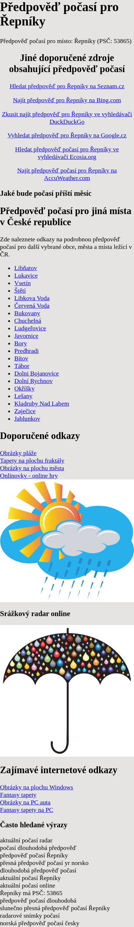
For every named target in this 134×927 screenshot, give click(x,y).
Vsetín (22, 283)
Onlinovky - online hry (29, 475)
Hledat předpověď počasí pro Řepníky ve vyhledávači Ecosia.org (67, 153)
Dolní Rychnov (33, 380)
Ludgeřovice (30, 328)
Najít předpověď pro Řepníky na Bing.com (67, 100)
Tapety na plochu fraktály (32, 460)
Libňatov (25, 267)
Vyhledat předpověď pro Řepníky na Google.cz (67, 135)
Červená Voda (32, 305)
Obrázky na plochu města (32, 468)
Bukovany (27, 313)
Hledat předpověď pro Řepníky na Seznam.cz (67, 86)
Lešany (23, 395)
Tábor (21, 365)
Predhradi (26, 350)
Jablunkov (27, 418)
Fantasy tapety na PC (26, 809)
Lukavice (26, 275)
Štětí (20, 290)
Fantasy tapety (18, 794)
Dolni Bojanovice (36, 373)
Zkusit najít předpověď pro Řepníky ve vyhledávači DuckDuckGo (67, 117)
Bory (20, 343)
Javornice (26, 335)
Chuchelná (27, 320)
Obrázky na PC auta (25, 802)
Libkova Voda (32, 298)
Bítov (21, 358)
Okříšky (24, 388)
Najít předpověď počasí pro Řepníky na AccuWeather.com (67, 174)
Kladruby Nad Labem (41, 403)
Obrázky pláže (18, 453)
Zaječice (25, 411)
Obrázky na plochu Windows (36, 787)
